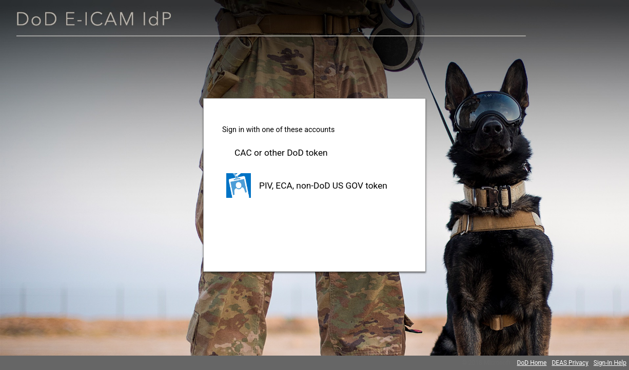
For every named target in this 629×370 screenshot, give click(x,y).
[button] (314, 152)
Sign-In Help (610, 362)
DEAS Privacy (570, 362)
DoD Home (532, 362)
